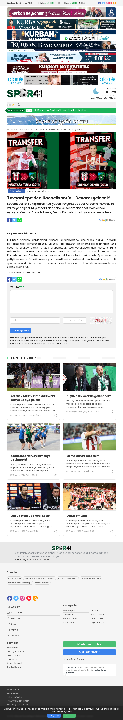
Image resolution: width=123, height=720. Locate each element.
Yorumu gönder (20, 330)
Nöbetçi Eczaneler (15, 651)
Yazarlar (14, 618)
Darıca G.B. (68, 614)
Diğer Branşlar (97, 622)
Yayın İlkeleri (13, 689)
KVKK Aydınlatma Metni (18, 700)
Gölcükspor (68, 622)
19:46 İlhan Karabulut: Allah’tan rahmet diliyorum (62, 110)
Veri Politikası (13, 693)
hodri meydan (42, 583)
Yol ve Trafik (12, 647)
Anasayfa (12, 129)
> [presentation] (30, 110)
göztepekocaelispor (68, 578)
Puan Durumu (13, 659)
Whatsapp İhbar (89, 644)
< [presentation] (27, 110)
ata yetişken (14, 578)
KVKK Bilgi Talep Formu (18, 704)
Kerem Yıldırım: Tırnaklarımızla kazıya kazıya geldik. (32, 398)
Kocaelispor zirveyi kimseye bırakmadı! (30, 457)
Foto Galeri (15, 612)
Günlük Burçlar (14, 667)
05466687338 (89, 652)
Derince (94, 610)
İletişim (13, 635)
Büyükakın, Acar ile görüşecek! (88, 396)
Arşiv (11, 624)
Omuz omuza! (76, 515)
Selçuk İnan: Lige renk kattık (30, 515)
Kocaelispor (26, 129)
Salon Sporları (97, 614)
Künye (12, 629)
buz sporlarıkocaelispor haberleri (39, 578)
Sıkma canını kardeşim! (83, 456)
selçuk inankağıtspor (91, 578)
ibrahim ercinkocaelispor (20, 583)
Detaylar (54, 716)
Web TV (13, 606)
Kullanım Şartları (15, 697)
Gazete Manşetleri (15, 663)
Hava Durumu (14, 655)
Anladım (69, 716)
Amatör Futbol (70, 618)
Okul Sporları (97, 618)
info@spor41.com (75, 659)
